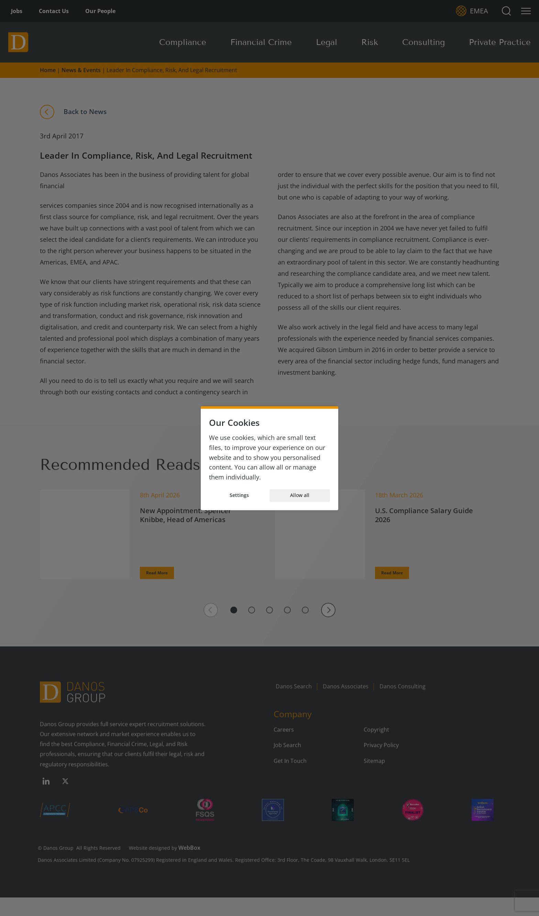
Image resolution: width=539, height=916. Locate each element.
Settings (239, 495)
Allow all (299, 495)
